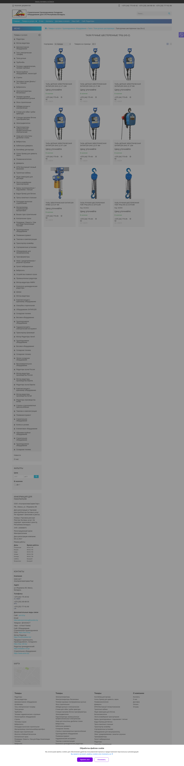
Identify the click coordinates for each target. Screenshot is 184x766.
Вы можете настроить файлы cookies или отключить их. (91, 754)
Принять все (85, 759)
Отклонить (102, 759)
